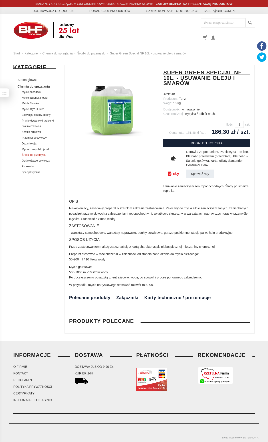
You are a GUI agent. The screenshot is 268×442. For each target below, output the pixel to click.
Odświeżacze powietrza (36, 160)
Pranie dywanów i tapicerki (38, 120)
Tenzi (183, 98)
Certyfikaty (23, 393)
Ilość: (230, 124)
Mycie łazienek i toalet (35, 97)
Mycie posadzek (31, 92)
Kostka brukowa (31, 132)
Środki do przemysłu (34, 154)
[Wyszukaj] (250, 22)
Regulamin (22, 380)
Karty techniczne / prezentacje (177, 297)
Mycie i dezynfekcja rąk (36, 149)
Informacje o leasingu (33, 400)
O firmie (20, 366)
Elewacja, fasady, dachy (36, 114)
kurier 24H (84, 373)
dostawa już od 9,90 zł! (94, 366)
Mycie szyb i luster (33, 109)
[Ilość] (239, 124)
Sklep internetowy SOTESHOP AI (240, 437)
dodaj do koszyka (206, 143)
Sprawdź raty (200, 174)
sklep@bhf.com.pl (219, 11)
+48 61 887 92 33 (186, 11)
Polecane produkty (90, 297)
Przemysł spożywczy (34, 137)
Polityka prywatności (32, 386)
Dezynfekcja (29, 143)
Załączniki (127, 297)
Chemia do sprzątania (34, 86)
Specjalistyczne (31, 172)
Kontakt (20, 373)
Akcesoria (28, 166)
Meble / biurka (30, 103)
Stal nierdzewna (31, 126)
